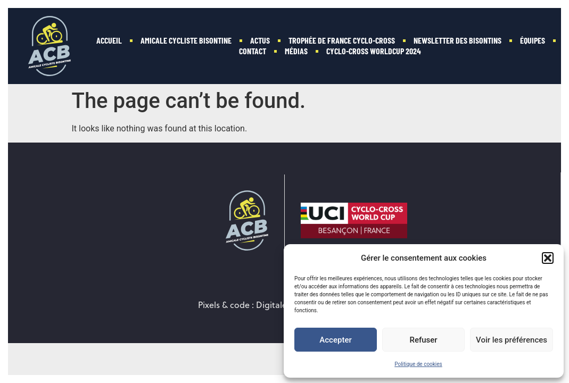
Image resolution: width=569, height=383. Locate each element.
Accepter (335, 340)
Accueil (109, 40)
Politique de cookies (418, 364)
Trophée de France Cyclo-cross (341, 40)
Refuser (423, 340)
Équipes (532, 40)
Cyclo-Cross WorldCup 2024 (373, 51)
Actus (260, 40)
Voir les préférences (511, 340)
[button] (547, 258)
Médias (296, 51)
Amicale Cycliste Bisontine (186, 40)
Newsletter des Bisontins (457, 40)
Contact (252, 51)
